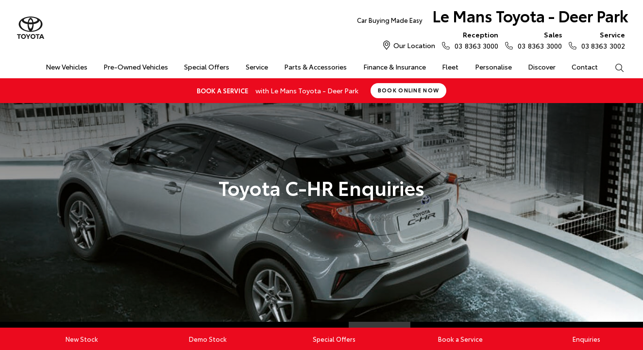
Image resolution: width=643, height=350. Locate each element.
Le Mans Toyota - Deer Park (492, 17)
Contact (585, 66)
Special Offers (206, 66)
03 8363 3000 (474, 40)
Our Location (414, 45)
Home (22, 64)
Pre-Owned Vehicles (135, 66)
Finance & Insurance (394, 66)
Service (257, 66)
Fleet (450, 66)
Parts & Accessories (315, 66)
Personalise (493, 66)
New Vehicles (66, 66)
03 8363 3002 (601, 40)
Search (615, 67)
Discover (542, 66)
